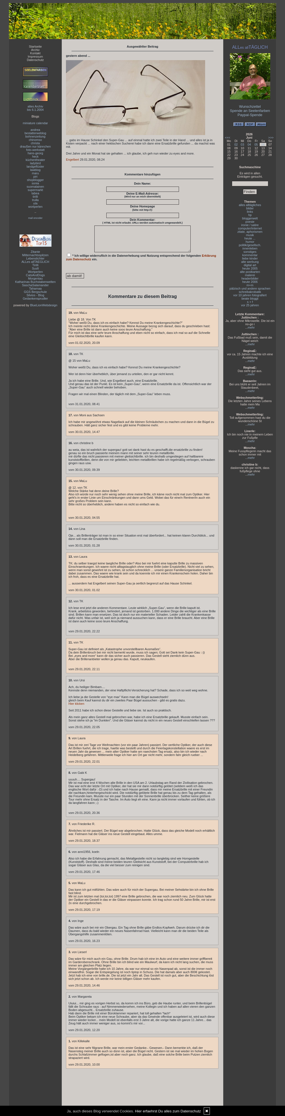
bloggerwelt (250, 218)
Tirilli (35, 265)
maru (35, 173)
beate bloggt (250, 298)
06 (263, 144)
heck (35, 156)
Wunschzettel (250, 106)
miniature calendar (35, 123)
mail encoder (35, 218)
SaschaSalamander (35, 285)
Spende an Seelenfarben (250, 111)
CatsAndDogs (35, 275)
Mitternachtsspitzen (35, 255)
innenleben (249, 248)
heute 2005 (249, 268)
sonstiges (250, 251)
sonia (35, 183)
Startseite (35, 46)
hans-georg (35, 153)
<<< (227, 137)
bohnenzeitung (35, 136)
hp (250, 215)
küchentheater (35, 159)
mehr (251, 327)
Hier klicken (76, 708)
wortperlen (35, 206)
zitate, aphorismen (249, 231)
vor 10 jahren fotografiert (250, 295)
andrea (35, 129)
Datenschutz (35, 60)
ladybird (35, 163)
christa (35, 143)
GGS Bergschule (35, 291)
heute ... (249, 238)
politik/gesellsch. (250, 245)
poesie (249, 221)
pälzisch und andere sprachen (250, 288)
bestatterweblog (35, 133)
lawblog (35, 170)
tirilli (35, 196)
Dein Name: (142, 183)
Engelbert (72, 159)
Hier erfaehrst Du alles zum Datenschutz (168, 1111)
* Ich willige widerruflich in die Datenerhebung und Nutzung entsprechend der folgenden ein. (141, 262)
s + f (250, 302)
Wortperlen (35, 271)
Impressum (35, 56)
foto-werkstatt (35, 149)
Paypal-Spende (250, 115)
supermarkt (35, 190)
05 (256, 144)
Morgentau (35, 278)
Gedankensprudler (35, 298)
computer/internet (250, 228)
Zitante (35, 251)
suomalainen (35, 186)
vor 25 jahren (250, 305)
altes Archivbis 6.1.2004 (35, 108)
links (250, 211)
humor (249, 241)
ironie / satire (250, 225)
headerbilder (249, 278)
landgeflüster (35, 166)
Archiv (35, 50)
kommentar (249, 255)
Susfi (35, 268)
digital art (250, 265)
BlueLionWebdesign (43, 305)
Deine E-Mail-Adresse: (142, 195)
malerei (250, 275)
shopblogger (35, 180)
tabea (35, 193)
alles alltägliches (250, 205)
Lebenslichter (35, 258)
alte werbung (250, 261)
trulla (35, 200)
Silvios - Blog (35, 295)
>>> (271, 137)
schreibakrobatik (250, 291)
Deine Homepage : (142, 208)
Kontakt (35, 53)
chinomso (35, 139)
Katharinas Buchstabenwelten (35, 281)
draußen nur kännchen (35, 146)
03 (242, 144)
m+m (250, 285)
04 (249, 144)
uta (35, 203)
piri (35, 176)
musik (250, 235)
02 (236, 144)
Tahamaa (35, 288)
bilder (250, 208)
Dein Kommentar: (142, 221)
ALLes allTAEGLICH (35, 261)
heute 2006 (249, 281)
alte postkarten (250, 271)
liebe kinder (250, 258)
